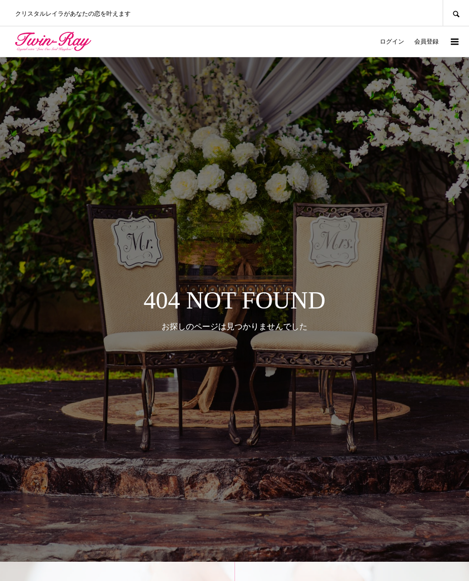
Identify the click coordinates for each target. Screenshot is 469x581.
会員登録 (426, 41)
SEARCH (456, 13)
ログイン (392, 41)
